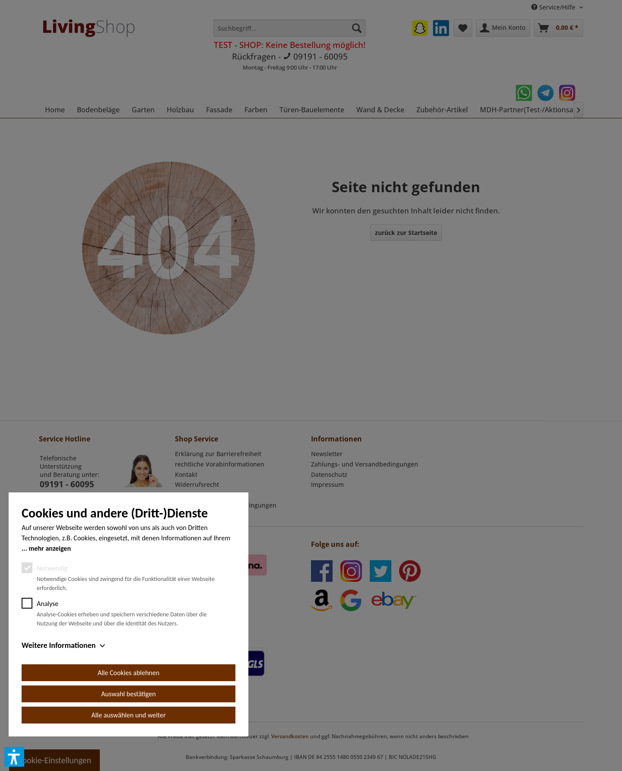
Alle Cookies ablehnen (128, 673)
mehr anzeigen (50, 548)
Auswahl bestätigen (128, 694)
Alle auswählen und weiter (129, 715)
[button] (14, 757)
